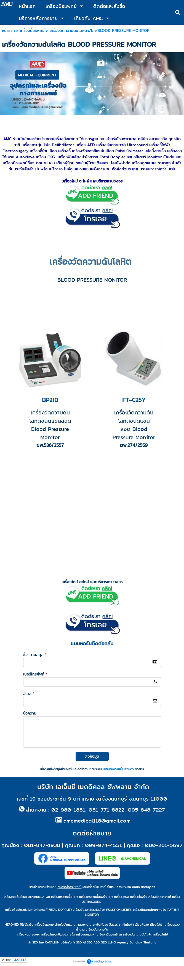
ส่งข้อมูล (92, 756)
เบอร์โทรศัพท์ (35, 674)
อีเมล (28, 694)
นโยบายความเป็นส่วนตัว (118, 768)
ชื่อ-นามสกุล (35, 655)
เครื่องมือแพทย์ (32, 30)
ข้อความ (29, 713)
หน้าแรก (8, 30)
